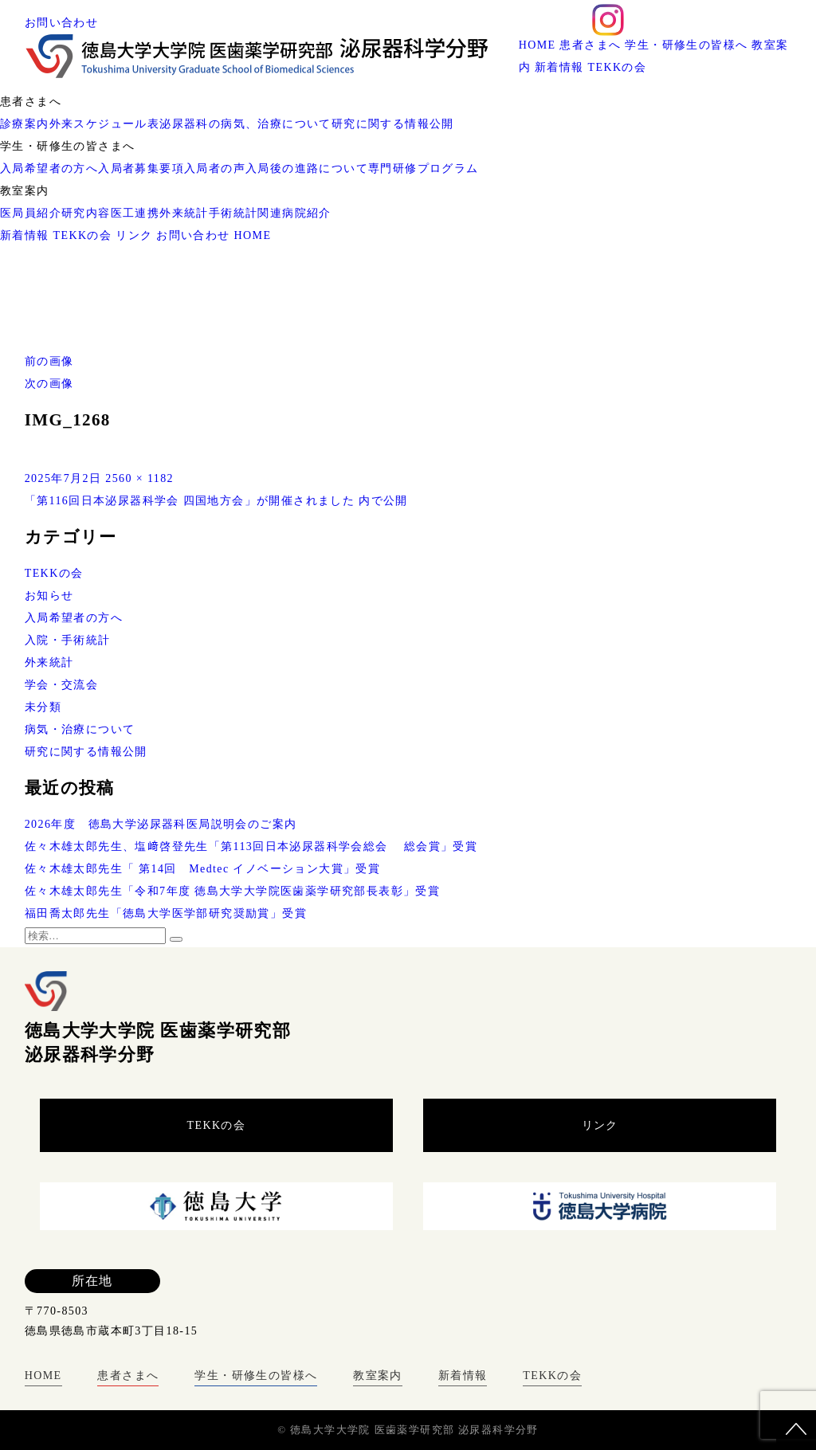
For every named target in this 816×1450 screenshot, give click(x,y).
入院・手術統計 (68, 640)
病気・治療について (80, 729)
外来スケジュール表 (104, 124)
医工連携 (135, 213)
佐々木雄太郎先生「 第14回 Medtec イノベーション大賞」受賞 (203, 869)
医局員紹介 (30, 213)
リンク (134, 235)
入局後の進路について (306, 168)
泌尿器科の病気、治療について (245, 124)
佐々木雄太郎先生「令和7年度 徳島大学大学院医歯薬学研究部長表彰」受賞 (233, 891)
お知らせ (49, 596)
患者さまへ (590, 45)
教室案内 (377, 1375)
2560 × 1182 (139, 478)
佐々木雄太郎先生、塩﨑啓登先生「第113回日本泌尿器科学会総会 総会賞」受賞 (251, 846)
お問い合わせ (61, 23)
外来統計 (184, 213)
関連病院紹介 (294, 213)
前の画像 (49, 361)
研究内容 (86, 213)
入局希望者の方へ (49, 168)
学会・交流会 (61, 685)
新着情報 (559, 67)
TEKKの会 (617, 67)
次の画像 (49, 384)
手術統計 (233, 213)
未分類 (43, 707)
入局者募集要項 (141, 168)
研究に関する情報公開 (393, 124)
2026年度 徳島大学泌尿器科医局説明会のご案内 (161, 824)
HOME (537, 45)
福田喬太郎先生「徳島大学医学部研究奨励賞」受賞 (166, 913)
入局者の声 (214, 168)
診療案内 (24, 124)
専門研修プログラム (423, 168)
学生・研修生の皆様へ (686, 45)
